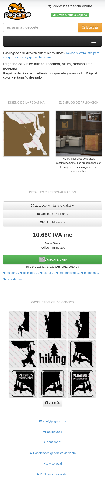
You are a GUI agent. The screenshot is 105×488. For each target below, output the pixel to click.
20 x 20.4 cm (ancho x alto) (52, 205)
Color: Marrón (52, 222)
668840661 (52, 431)
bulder (11, 273)
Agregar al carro (52, 260)
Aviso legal (53, 463)
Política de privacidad (52, 474)
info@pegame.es (52, 421)
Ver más (52, 402)
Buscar (90, 27)
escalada (29, 273)
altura (47, 273)
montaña (90, 273)
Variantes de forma (52, 214)
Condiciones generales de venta (53, 453)
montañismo (68, 273)
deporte (12, 279)
